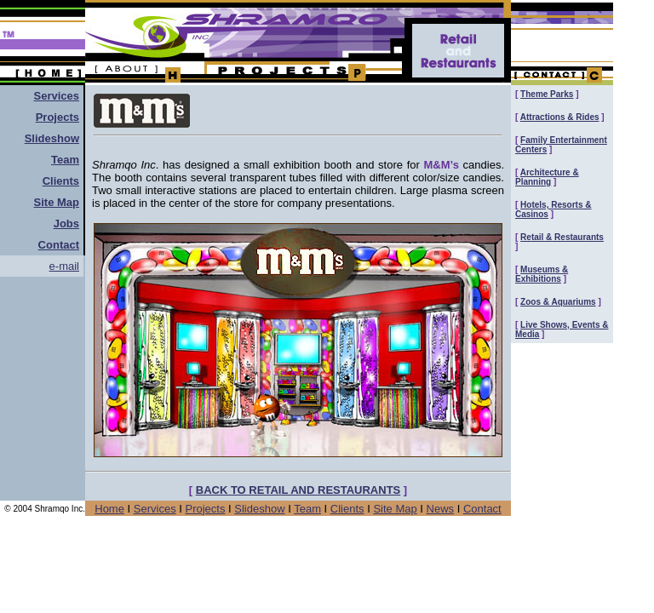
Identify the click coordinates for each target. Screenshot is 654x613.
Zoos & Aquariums (558, 301)
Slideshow (52, 138)
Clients (61, 181)
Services (57, 95)
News (441, 508)
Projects (57, 117)
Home (109, 508)
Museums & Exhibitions (541, 274)
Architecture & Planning (547, 177)
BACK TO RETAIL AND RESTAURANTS (298, 490)
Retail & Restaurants (562, 237)
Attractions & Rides (560, 117)
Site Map (56, 202)
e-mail (64, 266)
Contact (482, 508)
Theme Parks (546, 94)
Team (65, 159)
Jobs (66, 223)
